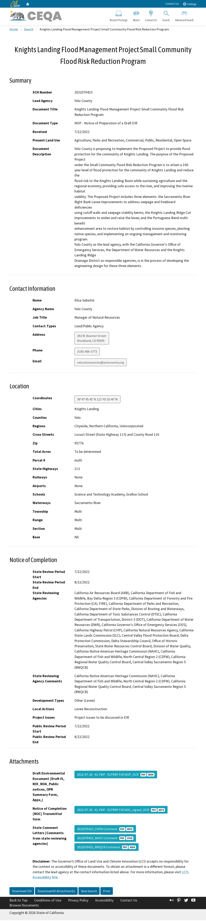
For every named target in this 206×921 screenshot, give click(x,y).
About (136, 15)
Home (13, 30)
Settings (189, 4)
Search (166, 15)
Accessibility (104, 901)
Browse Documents (24, 906)
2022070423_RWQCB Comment (106, 848)
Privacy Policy (78, 901)
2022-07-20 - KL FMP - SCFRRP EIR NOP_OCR (115, 775)
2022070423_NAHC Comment (105, 839)
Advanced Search (184, 15)
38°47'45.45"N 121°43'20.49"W (97, 400)
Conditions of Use (47, 901)
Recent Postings (118, 15)
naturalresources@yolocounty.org (100, 363)
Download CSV (22, 892)
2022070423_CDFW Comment (105, 829)
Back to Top (18, 901)
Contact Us (172, 3)
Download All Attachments (56, 892)
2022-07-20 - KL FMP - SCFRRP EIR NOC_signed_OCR (121, 810)
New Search (89, 892)
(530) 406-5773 (87, 352)
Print (106, 892)
